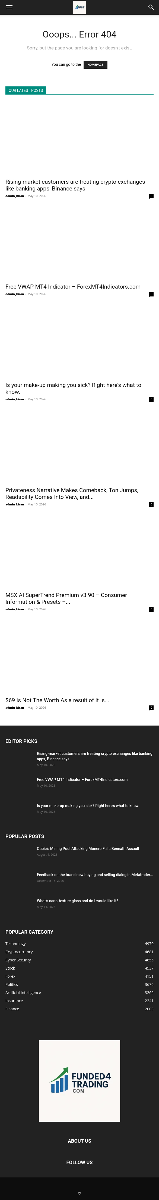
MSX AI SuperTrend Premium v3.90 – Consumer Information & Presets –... (66, 598)
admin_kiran (14, 196)
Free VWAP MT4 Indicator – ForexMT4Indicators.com (73, 286)
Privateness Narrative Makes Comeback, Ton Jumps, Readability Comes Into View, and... (71, 493)
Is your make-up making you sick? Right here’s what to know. (88, 806)
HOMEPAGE (95, 65)
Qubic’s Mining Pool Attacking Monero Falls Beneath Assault (88, 848)
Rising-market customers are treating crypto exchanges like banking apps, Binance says (75, 185)
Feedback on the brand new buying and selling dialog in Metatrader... (95, 875)
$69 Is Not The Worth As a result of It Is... (57, 700)
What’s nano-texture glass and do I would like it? (77, 901)
